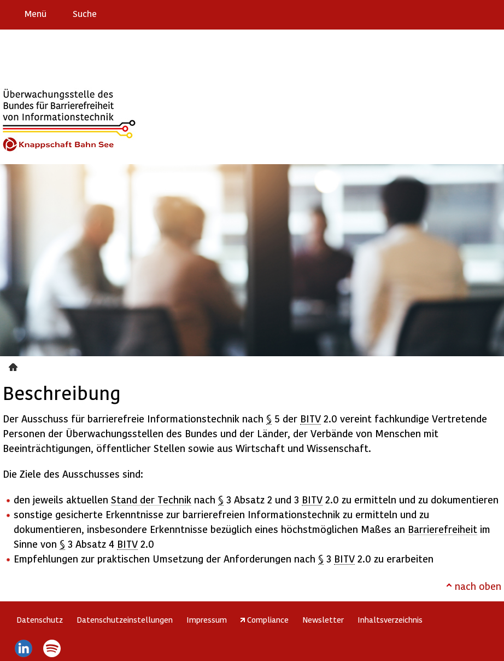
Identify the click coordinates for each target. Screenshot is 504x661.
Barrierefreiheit (442, 529)
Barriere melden (450, 13)
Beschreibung (14, 365)
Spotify (52, 648)
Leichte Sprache (491, 13)
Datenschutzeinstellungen (125, 619)
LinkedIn (23, 648)
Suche (85, 13)
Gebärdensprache (471, 13)
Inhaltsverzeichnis (390, 619)
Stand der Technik (151, 499)
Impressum (206, 619)
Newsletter (323, 619)
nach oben (478, 586)
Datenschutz (39, 619)
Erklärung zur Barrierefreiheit (428, 13)
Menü (35, 13)
